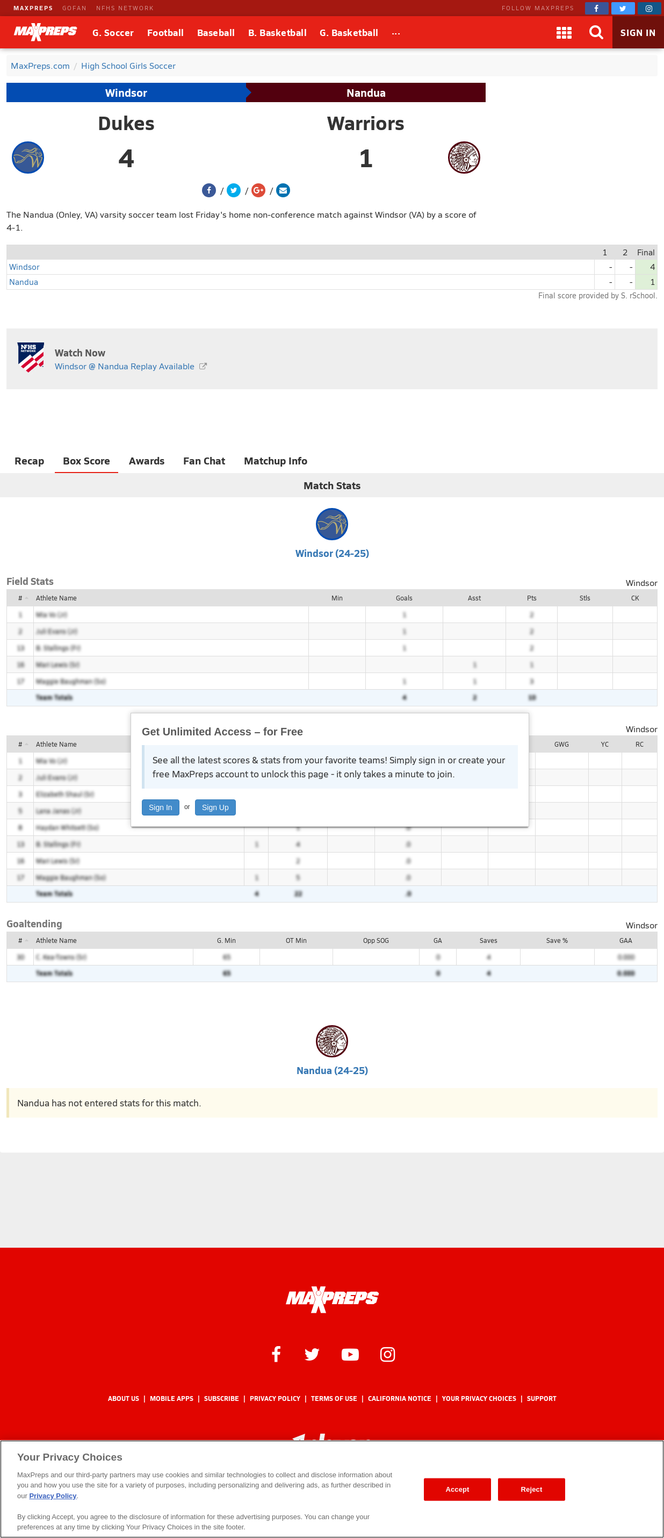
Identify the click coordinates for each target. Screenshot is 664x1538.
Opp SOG (376, 940)
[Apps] (564, 32)
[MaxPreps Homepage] (332, 1299)
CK (635, 597)
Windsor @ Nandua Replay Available (124, 365)
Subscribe (221, 1398)
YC (605, 744)
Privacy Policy (275, 1398)
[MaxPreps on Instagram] (649, 8)
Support (542, 1398)
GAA (625, 940)
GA (438, 940)
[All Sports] (396, 32)
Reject (532, 1489)
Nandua (366, 92)
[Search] (596, 32)
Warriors (366, 122)
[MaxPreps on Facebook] (597, 8)
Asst (474, 597)
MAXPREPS (33, 8)
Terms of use (334, 1398)
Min (337, 597)
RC (640, 744)
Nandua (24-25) (332, 1070)
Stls (585, 597)
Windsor (126, 92)
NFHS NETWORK (125, 8)
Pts (532, 597)
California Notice (399, 1398)
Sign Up (215, 807)
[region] (332, 1489)
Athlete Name (56, 597)
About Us (123, 1398)
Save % (557, 940)
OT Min (296, 940)
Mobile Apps (171, 1398)
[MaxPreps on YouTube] (350, 1354)
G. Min (226, 940)
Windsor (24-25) (332, 553)
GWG (561, 744)
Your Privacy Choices (479, 1398)
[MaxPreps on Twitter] (623, 8)
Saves (488, 940)
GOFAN (74, 8)
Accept (457, 1489)
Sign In (160, 807)
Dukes (126, 122)
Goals (404, 597)
